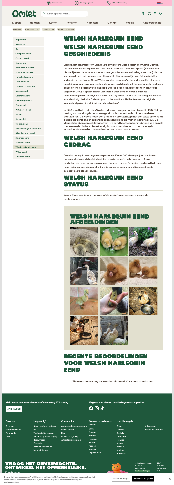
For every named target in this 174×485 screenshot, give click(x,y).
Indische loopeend (24, 77)
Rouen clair (20, 119)
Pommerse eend (23, 110)
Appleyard (20, 39)
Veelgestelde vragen (43, 433)
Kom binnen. (12, 472)
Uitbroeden (150, 426)
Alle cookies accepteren (143, 479)
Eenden (92, 435)
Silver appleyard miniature (28, 128)
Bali (17, 49)
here (135, 381)
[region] (87, 479)
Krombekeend (22, 81)
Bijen (91, 428)
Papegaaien (95, 452)
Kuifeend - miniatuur (25, 86)
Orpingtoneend (23, 95)
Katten (92, 442)
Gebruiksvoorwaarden (143, 463)
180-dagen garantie (84, 3)
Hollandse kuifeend (24, 67)
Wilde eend (21, 152)
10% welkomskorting (117, 3)
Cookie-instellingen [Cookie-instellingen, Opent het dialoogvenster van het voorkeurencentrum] (121, 479)
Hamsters (121, 436)
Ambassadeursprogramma (74, 426)
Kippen (92, 446)
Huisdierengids (125, 421)
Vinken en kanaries (154, 429)
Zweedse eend (22, 156)
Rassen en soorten (32, 29)
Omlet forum (67, 429)
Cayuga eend (22, 58)
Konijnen (93, 449)
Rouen (18, 114)
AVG (8, 436)
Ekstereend (20, 63)
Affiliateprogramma (71, 440)
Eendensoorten (48, 29)
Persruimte (11, 433)
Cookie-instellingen (142, 471)
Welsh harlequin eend (26, 147)
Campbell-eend (23, 53)
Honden (93, 439)
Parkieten (121, 453)
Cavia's (92, 432)
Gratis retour (54, 3)
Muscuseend (21, 91)
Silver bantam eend (25, 133)
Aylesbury (20, 44)
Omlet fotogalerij (69, 436)
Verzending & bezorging (45, 436)
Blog (63, 433)
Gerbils (120, 433)
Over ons (10, 426)
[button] (142, 421)
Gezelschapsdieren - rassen (100, 422)
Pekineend (20, 105)
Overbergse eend (23, 100)
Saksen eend (21, 124)
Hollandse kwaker (24, 72)
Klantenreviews (13, 429)
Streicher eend (22, 142)
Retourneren (39, 440)
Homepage (17, 29)
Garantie (37, 443)
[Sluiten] (170, 479)
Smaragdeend (22, 138)
